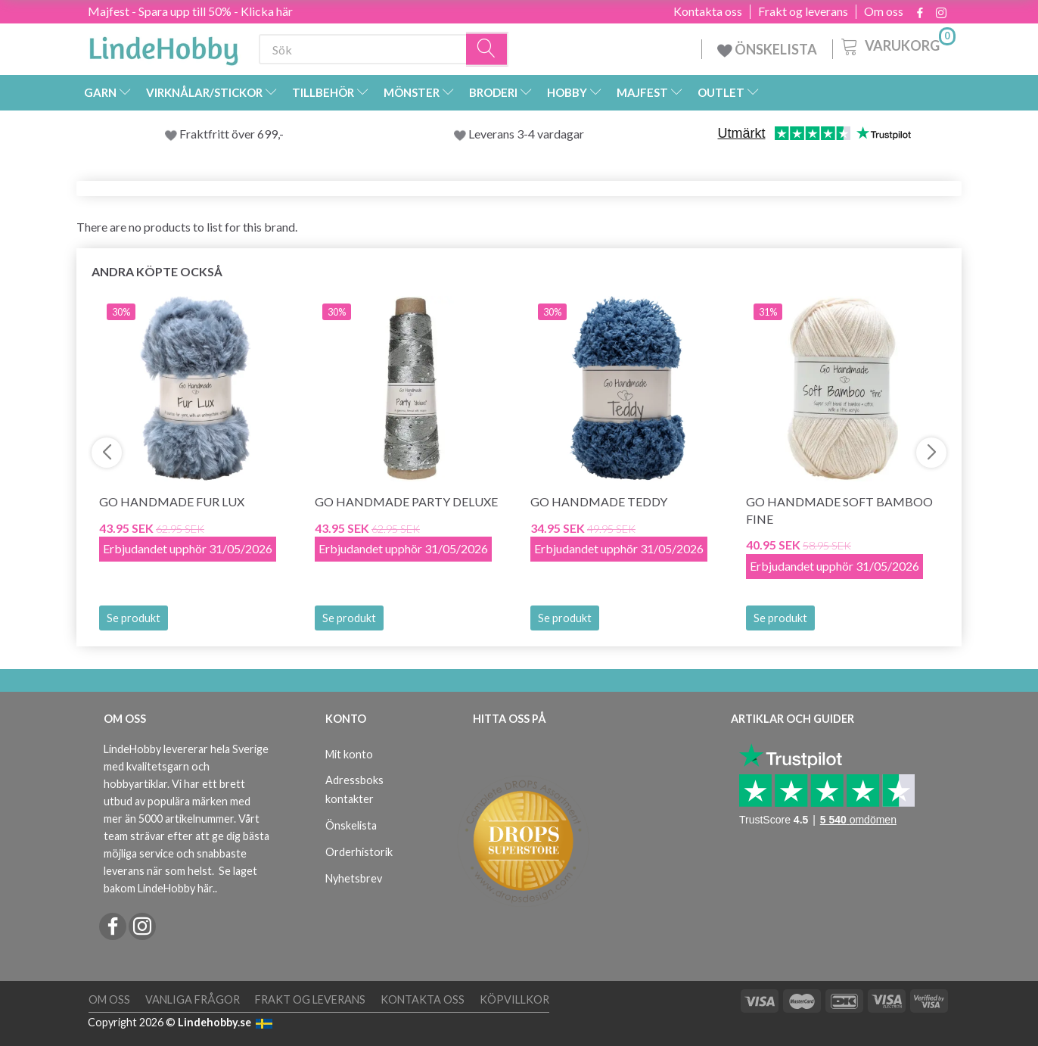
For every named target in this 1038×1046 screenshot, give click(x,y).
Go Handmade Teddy (598, 501)
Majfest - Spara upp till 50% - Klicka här (190, 11)
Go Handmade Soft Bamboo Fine (839, 510)
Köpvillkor (514, 999)
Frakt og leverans (803, 11)
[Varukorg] (897, 44)
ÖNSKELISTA (767, 49)
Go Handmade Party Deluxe (406, 501)
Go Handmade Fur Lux (171, 501)
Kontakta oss (707, 11)
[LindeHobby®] (163, 46)
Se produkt (133, 618)
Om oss (883, 11)
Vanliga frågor (192, 999)
